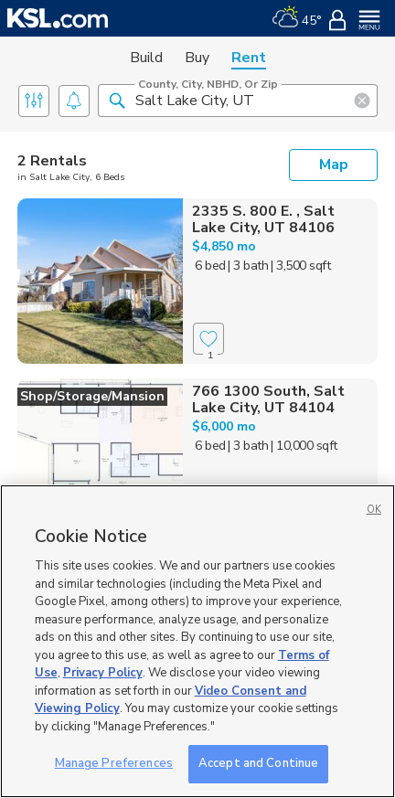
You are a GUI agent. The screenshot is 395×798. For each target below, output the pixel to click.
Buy (197, 58)
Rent (248, 58)
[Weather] (297, 18)
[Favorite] (208, 339)
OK (374, 509)
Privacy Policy (103, 673)
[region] (197, 641)
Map (333, 164)
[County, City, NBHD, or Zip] (238, 100)
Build (146, 58)
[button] (117, 99)
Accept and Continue (258, 763)
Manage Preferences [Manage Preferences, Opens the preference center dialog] (114, 763)
